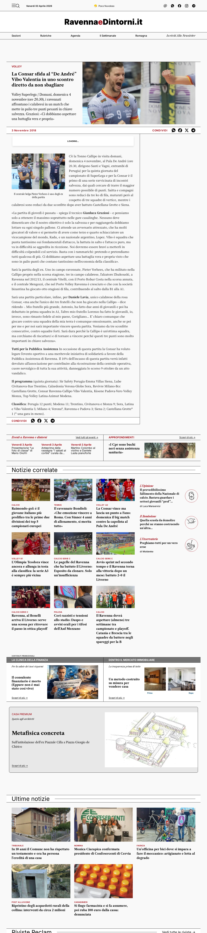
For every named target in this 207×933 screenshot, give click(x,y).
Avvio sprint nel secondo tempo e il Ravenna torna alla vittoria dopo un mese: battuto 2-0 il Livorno (115, 571)
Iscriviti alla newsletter (181, 35)
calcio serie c (62, 558)
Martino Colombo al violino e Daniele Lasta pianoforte (83, 450)
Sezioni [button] (16, 35)
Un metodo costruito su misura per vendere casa (124, 683)
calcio (16, 505)
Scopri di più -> (187, 437)
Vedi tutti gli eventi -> (87, 437)
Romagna (141, 35)
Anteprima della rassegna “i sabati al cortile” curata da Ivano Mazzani (53, 450)
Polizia (58, 612)
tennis (58, 505)
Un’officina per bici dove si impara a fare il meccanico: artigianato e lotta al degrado (166, 853)
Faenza (141, 845)
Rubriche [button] (45, 35)
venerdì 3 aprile (22, 444)
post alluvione (21, 902)
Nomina (78, 845)
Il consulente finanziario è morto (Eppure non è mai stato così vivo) (26, 683)
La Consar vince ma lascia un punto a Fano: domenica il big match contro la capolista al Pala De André (113, 517)
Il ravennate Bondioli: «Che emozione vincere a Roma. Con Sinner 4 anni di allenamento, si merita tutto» (73, 517)
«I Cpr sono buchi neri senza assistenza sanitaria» (124, 448)
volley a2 (102, 505)
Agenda (75, 35)
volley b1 (17, 558)
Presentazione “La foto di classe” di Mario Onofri (23, 450)
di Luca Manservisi (150, 506)
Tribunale (17, 845)
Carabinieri (81, 902)
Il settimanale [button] (108, 35)
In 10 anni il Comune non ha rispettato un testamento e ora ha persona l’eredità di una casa (40, 853)
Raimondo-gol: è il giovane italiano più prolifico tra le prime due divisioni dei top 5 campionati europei (31, 517)
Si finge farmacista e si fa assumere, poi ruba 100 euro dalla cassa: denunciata (101, 910)
